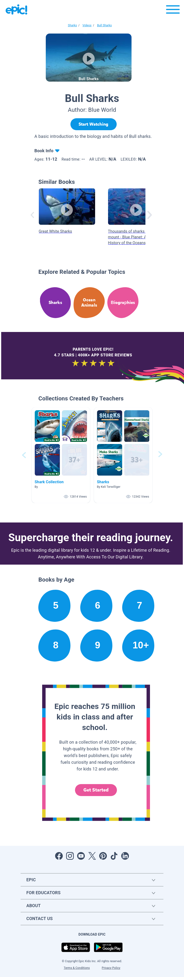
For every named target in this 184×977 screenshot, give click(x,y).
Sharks (72, 25)
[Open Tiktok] (114, 856)
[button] (61, 455)
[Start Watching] (93, 124)
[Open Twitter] (92, 856)
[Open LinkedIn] (125, 856)
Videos (87, 25)
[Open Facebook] (59, 856)
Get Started (96, 790)
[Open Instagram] (70, 856)
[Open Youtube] (81, 856)
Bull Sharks (104, 25)
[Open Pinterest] (103, 856)
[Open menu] (173, 10)
